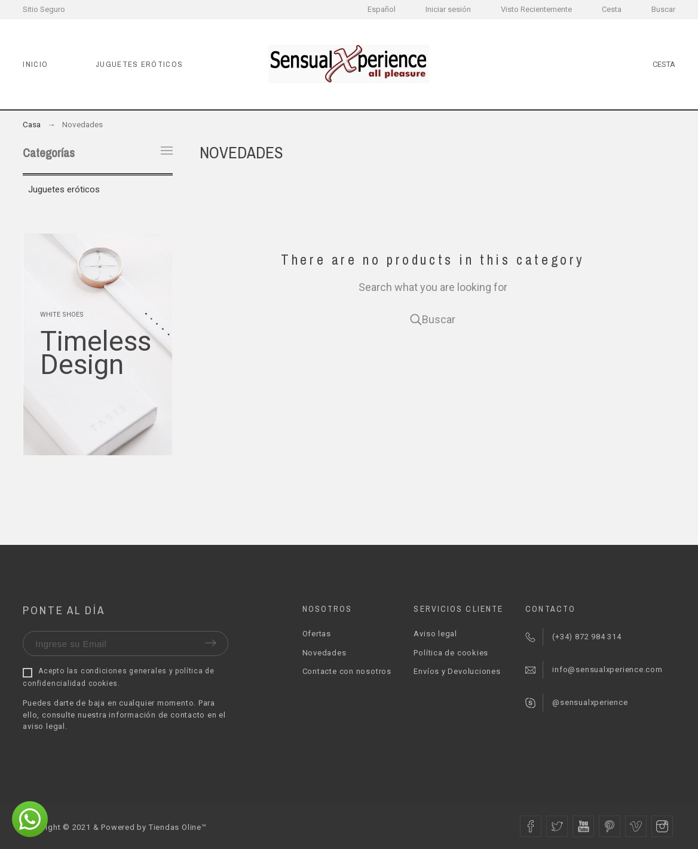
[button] (30, 819)
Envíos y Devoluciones (457, 671)
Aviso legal (435, 633)
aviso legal (44, 726)
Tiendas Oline (175, 827)
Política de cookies (451, 652)
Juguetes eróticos (64, 189)
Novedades (324, 652)
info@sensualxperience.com (607, 669)
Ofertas (316, 633)
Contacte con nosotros (346, 671)
